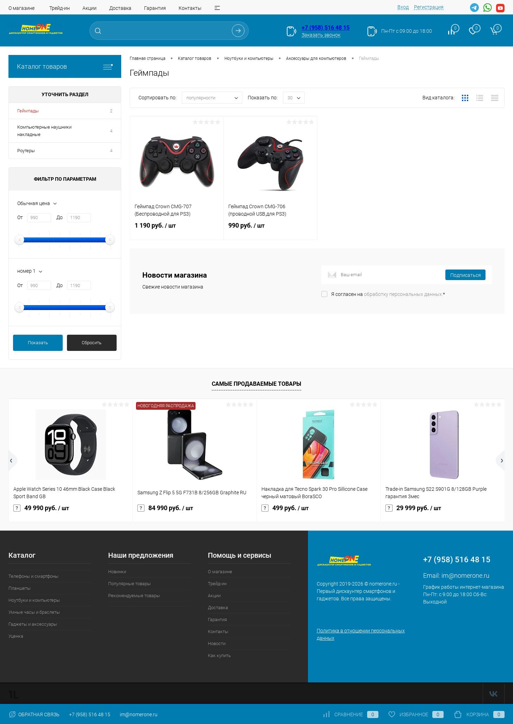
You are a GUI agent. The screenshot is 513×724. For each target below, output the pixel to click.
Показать (38, 342)
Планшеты (19, 588)
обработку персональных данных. (403, 294)
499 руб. (285, 508)
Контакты (190, 8)
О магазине (21, 8)
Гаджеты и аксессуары (32, 624)
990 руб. (270, 230)
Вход (403, 7)
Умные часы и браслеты (34, 612)
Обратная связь (34, 714)
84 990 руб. (165, 508)
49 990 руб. (41, 508)
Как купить (219, 655)
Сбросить (91, 342)
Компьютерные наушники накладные (44, 130)
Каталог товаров (65, 66)
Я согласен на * (388, 294)
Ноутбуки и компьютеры (34, 600)
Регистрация (429, 7)
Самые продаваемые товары (256, 383)
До (59, 217)
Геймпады (28, 110)
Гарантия (155, 8)
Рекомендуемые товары (134, 595)
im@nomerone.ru (465, 575)
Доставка (120, 8)
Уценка (15, 636)
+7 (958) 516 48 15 (326, 27)
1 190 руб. (177, 230)
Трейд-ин (59, 8)
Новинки (117, 571)
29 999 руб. (413, 508)
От (20, 217)
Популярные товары (129, 583)
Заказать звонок (321, 35)
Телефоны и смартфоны (33, 576)
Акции (89, 8)
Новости (216, 643)
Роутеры (26, 150)
